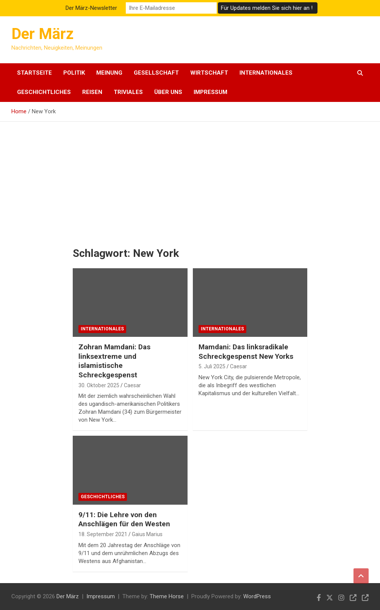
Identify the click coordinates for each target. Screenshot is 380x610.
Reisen (92, 92)
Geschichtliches (44, 92)
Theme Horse (167, 596)
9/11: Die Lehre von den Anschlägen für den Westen (124, 519)
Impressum (210, 92)
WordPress (257, 596)
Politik (74, 72)
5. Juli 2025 (212, 366)
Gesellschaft (156, 72)
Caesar (132, 385)
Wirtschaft (209, 72)
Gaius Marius (147, 534)
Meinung (109, 72)
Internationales (265, 72)
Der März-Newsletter (91, 8)
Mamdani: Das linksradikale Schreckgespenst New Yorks (246, 352)
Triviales (128, 92)
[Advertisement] (190, 178)
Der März (42, 34)
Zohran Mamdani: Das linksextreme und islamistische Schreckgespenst (114, 361)
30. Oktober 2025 (98, 385)
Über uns (168, 92)
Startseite (34, 72)
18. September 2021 (102, 534)
